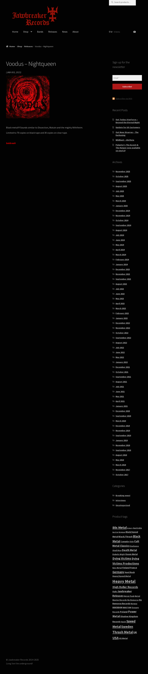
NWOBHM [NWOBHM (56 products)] (117, 607)
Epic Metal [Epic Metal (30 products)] (117, 568)
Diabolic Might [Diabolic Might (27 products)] (118, 554)
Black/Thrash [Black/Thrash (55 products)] (126, 536)
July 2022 (120, 347)
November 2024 (123, 215)
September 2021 (123, 376)
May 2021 (120, 396)
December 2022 (123, 323)
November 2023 (123, 274)
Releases (52, 31)
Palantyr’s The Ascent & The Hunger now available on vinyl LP (128, 148)
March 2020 (121, 421)
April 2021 (120, 401)
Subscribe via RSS (123, 98)
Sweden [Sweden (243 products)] (127, 626)
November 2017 (123, 469)
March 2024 (121, 254)
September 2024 (123, 225)
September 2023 (123, 279)
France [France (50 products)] (133, 567)
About (76, 31)
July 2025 (120, 191)
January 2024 (122, 264)
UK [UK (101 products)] (135, 632)
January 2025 (122, 205)
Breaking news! (123, 495)
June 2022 (120, 352)
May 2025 (120, 196)
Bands (40, 31)
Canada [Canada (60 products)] (125, 541)
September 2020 (123, 416)
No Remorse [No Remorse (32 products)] (133, 600)
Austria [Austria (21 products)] (115, 532)
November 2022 (123, 328)
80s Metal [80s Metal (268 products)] (119, 527)
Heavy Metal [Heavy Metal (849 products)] (124, 581)
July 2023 (120, 289)
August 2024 (121, 230)
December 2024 (123, 210)
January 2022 (122, 362)
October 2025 (122, 176)
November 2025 (123, 171)
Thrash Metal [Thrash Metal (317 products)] (122, 632)
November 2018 (123, 445)
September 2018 (123, 450)
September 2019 (123, 435)
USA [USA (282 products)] (115, 638)
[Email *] (127, 78)
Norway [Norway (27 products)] (134, 604)
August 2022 (121, 342)
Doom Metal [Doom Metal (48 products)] (131, 554)
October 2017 (122, 474)
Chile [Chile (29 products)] (131, 541)
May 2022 (120, 357)
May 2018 (120, 460)
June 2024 (120, 240)
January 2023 (122, 318)
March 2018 (121, 465)
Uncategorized (123, 505)
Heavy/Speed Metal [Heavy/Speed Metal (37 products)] (121, 576)
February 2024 (122, 259)
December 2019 (123, 425)
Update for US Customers (128, 127)
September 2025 (123, 181)
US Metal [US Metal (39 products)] (123, 638)
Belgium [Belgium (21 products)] (122, 532)
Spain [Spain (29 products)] (123, 622)
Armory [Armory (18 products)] (130, 528)
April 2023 (120, 303)
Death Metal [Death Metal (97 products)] (129, 550)
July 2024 (120, 235)
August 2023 (121, 284)
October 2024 (122, 220)
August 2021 (121, 381)
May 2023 (120, 298)
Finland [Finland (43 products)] (126, 567)
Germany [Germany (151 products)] (118, 572)
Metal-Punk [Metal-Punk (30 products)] (129, 596)
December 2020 (123, 411)
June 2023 (120, 293)
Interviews (121, 500)
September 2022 (123, 337)
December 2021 (123, 367)
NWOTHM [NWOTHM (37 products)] (127, 607)
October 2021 (122, 372)
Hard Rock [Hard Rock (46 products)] (130, 572)
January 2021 (122, 406)
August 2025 (121, 186)
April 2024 (120, 249)
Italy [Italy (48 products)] (114, 591)
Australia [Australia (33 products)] (137, 528)
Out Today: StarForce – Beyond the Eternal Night (128, 121)
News (64, 31)
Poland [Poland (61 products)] (124, 611)
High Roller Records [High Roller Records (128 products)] (125, 587)
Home (15, 31)
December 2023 (123, 269)
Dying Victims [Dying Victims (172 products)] (121, 558)
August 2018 (121, 455)
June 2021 (120, 391)
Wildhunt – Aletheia (125, 140)
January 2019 (122, 440)
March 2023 (121, 308)
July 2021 (120, 386)
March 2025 (121, 201)
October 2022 (122, 333)
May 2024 (120, 244)
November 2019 (123, 430)
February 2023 (122, 313)
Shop (25, 31)
